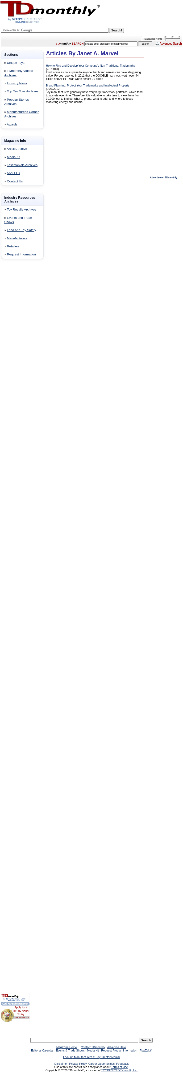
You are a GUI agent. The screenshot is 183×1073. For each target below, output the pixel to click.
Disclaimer (61, 1063)
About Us (13, 173)
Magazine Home (153, 39)
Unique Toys (16, 63)
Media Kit (13, 157)
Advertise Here (116, 1047)
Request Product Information (119, 1050)
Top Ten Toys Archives (22, 91)
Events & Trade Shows (70, 1050)
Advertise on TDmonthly (163, 177)
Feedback (122, 1063)
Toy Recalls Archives (21, 209)
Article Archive (17, 149)
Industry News (17, 83)
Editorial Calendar (42, 1050)
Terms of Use (119, 1067)
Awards (12, 124)
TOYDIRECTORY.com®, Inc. (119, 1070)
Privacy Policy (78, 1063)
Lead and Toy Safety (21, 230)
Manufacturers (17, 238)
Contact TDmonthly (93, 1047)
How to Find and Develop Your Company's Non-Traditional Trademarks (90, 65)
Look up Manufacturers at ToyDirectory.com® (91, 1057)
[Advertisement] (15, 339)
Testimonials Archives (22, 165)
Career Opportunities (101, 1063)
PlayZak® (146, 1050)
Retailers (13, 246)
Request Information (21, 254)
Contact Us (15, 181)
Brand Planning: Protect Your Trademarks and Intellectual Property (87, 85)
